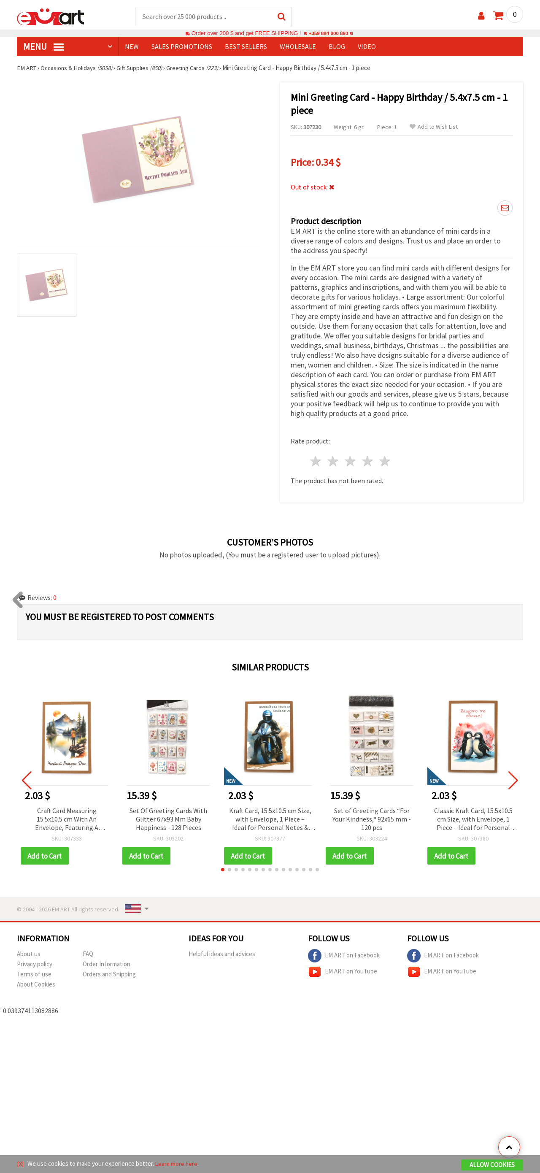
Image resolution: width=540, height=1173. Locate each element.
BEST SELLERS (246, 47)
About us (28, 955)
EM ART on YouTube (342, 972)
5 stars (385, 461)
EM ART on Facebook (344, 956)
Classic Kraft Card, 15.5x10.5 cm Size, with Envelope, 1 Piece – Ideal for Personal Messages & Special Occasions (473, 820)
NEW (132, 47)
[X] (20, 1164)
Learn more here (177, 1164)
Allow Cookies (492, 1165)
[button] (222, 870)
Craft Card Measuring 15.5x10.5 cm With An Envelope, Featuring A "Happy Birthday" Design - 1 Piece (67, 820)
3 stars (350, 461)
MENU (43, 47)
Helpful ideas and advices (222, 955)
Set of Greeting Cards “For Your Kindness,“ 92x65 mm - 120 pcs (371, 819)
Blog (337, 47)
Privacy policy (34, 965)
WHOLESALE (298, 47)
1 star (316, 461)
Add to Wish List (434, 127)
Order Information (106, 965)
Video (367, 47)
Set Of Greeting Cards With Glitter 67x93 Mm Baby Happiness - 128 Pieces (168, 819)
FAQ (88, 955)
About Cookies (36, 985)
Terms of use (34, 975)
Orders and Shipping (109, 975)
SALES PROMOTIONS (181, 47)
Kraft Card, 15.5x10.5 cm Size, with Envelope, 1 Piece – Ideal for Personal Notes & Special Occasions (270, 820)
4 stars (367, 461)
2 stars (333, 461)
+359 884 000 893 (328, 33)
